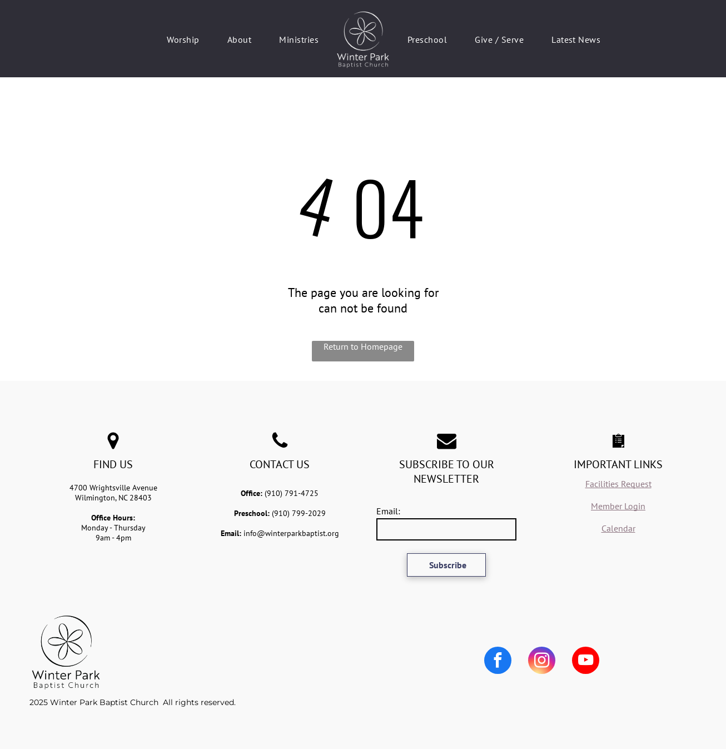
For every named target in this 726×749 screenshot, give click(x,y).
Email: (388, 511)
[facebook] (497, 662)
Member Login (618, 506)
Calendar (618, 528)
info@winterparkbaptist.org (291, 533)
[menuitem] (183, 39)
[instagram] (541, 662)
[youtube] (585, 662)
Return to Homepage (363, 346)
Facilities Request (618, 483)
